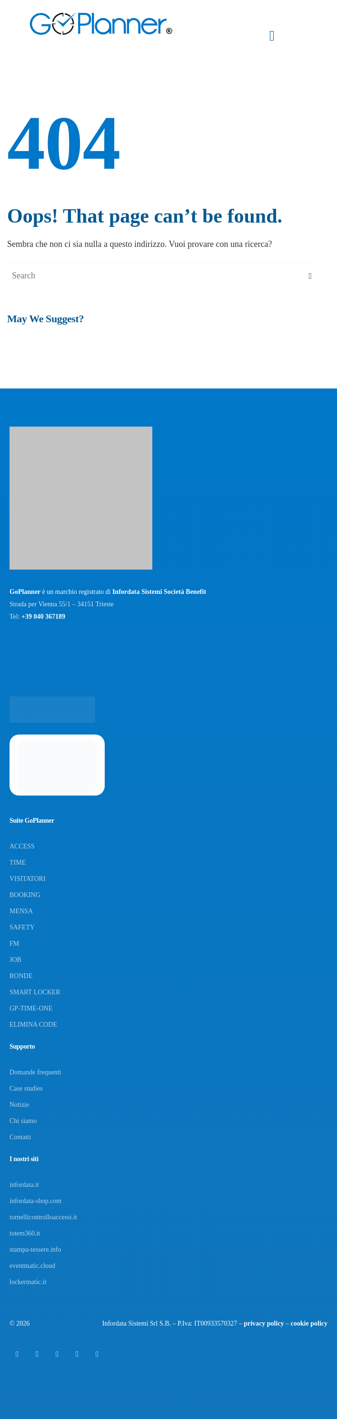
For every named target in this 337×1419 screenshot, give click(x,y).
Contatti (20, 1137)
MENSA (21, 911)
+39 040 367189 (43, 616)
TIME (18, 862)
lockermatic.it (28, 1282)
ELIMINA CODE (33, 1024)
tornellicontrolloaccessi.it (43, 1217)
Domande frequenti (35, 1072)
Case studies (26, 1088)
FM (14, 943)
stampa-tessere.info (35, 1249)
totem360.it (25, 1233)
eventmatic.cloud (32, 1265)
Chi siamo (23, 1120)
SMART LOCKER (35, 992)
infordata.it (24, 1184)
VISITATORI (28, 878)
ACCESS (22, 846)
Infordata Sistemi (125, 1323)
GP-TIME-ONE (31, 1008)
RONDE (21, 976)
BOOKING (25, 894)
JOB (15, 959)
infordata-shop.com (35, 1201)
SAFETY (22, 927)
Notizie (19, 1104)
